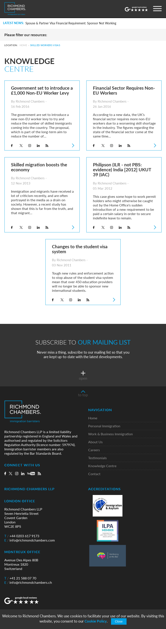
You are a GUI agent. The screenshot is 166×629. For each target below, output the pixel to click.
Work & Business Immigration (110, 434)
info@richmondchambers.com (29, 540)
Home (23, 45)
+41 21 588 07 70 (20, 578)
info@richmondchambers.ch (28, 582)
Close (119, 621)
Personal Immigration (104, 426)
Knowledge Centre (102, 466)
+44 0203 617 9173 (21, 536)
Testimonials (97, 458)
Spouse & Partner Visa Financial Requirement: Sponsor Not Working (70, 23)
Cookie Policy (96, 621)
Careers (94, 450)
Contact (94, 474)
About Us (95, 442)
